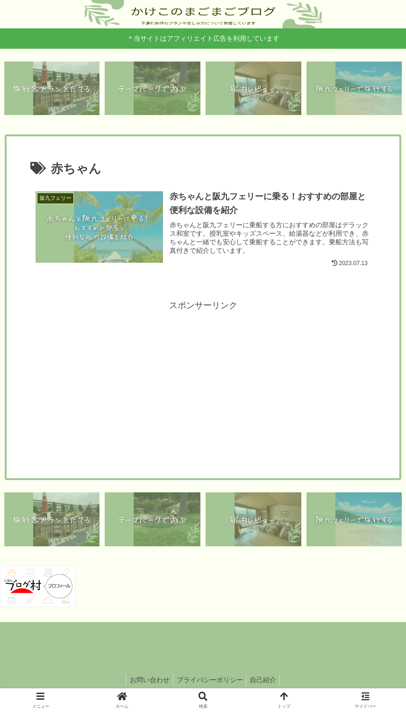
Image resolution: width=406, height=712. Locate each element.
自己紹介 (266, 682)
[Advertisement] (203, 381)
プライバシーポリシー (210, 682)
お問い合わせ (147, 682)
